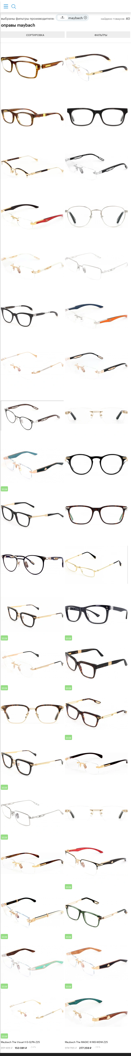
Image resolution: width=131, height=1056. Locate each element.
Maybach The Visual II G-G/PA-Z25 (20, 1042)
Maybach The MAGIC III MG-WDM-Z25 (86, 1042)
